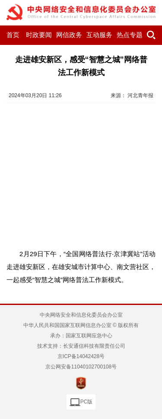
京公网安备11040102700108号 (81, 367)
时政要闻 (39, 35)
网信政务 (69, 35)
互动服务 (99, 35)
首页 (12, 35)
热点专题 (130, 35)
